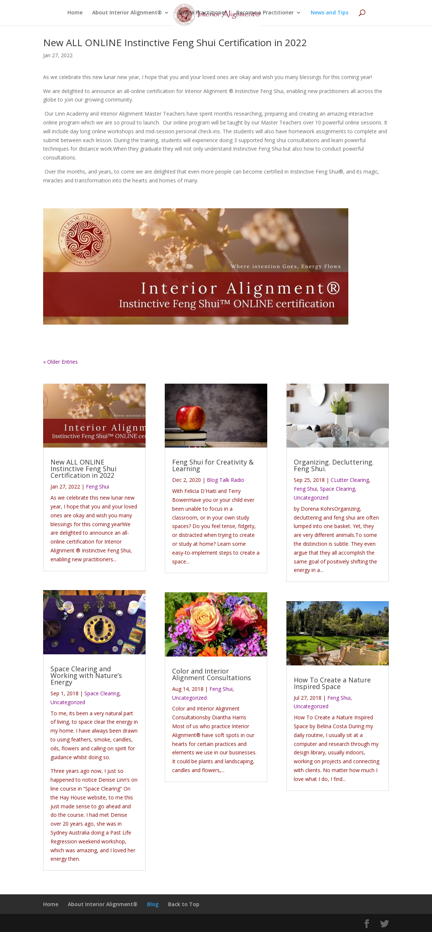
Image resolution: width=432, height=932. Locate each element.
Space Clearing (101, 693)
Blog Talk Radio (225, 479)
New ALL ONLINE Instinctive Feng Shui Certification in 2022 (175, 42)
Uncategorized (67, 702)
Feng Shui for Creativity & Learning (213, 465)
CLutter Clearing (350, 479)
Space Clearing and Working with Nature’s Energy (86, 675)
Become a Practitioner (265, 13)
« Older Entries (60, 361)
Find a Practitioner (203, 13)
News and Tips (329, 13)
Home (75, 13)
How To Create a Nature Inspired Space (332, 683)
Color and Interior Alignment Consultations (211, 674)
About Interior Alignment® (127, 13)
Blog (152, 904)
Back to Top (183, 904)
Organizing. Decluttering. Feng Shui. (334, 465)
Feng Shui (97, 486)
